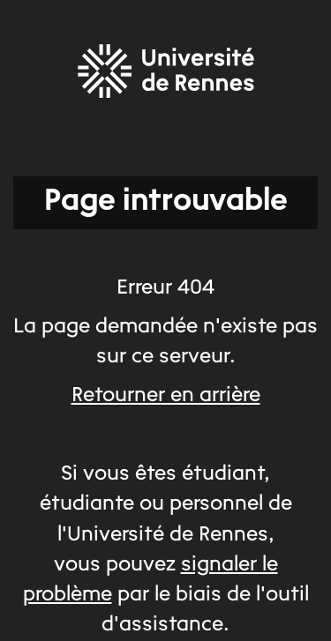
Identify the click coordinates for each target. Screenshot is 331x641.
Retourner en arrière (165, 395)
